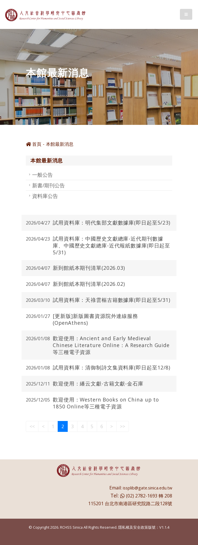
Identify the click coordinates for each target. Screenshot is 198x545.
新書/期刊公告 (48, 185)
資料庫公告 (45, 195)
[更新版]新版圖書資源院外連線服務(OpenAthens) (95, 319)
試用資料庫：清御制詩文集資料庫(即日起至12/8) (111, 367)
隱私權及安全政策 (133, 527)
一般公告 (42, 174)
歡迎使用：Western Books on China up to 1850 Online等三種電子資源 (106, 403)
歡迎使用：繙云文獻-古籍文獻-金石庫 (98, 383)
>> (122, 426)
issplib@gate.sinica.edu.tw (147, 488)
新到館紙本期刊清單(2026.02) (89, 283)
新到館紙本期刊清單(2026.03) (89, 267)
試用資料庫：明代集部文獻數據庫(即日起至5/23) (111, 222)
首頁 (33, 144)
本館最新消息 (59, 144)
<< (32, 426)
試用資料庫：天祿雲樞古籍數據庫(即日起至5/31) (111, 299)
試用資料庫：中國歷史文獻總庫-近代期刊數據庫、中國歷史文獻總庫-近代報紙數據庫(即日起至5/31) (111, 245)
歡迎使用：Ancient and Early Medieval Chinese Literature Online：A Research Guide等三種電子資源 (111, 345)
